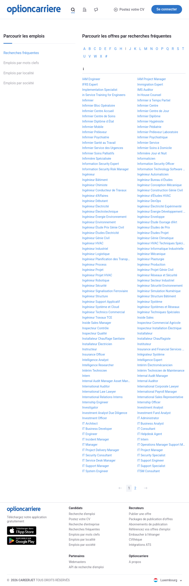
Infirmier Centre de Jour (153, 111)
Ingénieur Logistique (96, 254)
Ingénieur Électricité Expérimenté (159, 206)
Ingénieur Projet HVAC (97, 275)
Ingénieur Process (94, 264)
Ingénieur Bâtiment (95, 180)
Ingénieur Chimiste (94, 185)
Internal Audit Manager (152, 375)
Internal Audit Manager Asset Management (106, 381)
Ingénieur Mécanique (151, 254)
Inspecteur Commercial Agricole (159, 322)
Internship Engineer (95, 402)
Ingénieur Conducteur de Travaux (104, 190)
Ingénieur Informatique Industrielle (160, 248)
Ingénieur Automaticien (152, 174)
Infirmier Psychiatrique (152, 137)
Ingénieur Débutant (95, 201)
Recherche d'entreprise (84, 524)
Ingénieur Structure (95, 296)
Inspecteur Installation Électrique (159, 328)
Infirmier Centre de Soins (98, 116)
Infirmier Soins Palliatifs (98, 153)
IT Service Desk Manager (99, 460)
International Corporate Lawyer (158, 386)
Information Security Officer (155, 164)
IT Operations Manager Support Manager (161, 444)
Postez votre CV (129, 9)
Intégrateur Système (150, 354)
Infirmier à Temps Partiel (153, 100)
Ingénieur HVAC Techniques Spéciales (161, 243)
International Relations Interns (102, 397)
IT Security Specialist (151, 455)
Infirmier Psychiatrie (95, 137)
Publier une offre (140, 514)
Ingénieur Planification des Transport (106, 259)
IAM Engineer (91, 79)
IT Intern (142, 439)
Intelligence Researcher (98, 365)
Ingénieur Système (149, 301)
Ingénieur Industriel (95, 248)
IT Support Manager (95, 466)
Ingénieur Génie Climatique (155, 238)
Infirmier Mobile (92, 127)
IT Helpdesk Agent (149, 434)
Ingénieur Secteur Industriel (155, 280)
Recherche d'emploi (82, 514)
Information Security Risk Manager (105, 169)
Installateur (144, 333)
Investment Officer (94, 418)
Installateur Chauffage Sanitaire (103, 338)
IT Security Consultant (97, 455)
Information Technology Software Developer (161, 169)
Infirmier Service (148, 142)
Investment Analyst (150, 407)
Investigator (90, 407)
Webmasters (77, 562)
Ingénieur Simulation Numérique (159, 291)
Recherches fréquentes (21, 53)
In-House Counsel (149, 95)
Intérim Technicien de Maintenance (160, 370)
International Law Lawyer (99, 391)
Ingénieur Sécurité (94, 285)
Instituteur (144, 344)
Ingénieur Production (151, 264)
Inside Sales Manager (96, 322)
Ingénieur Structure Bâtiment (156, 296)
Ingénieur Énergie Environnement (104, 217)
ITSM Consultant (148, 471)
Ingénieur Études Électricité (100, 233)
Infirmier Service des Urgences (102, 148)
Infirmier (88, 100)
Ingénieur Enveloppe (151, 217)
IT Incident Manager (95, 439)
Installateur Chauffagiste (153, 338)
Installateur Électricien (97, 344)
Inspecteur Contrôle (95, 328)
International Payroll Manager (157, 391)
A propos (135, 562)
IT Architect (90, 423)
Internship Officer (148, 402)
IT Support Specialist (151, 466)
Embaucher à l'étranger (144, 534)
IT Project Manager (150, 450)
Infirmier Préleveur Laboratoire (157, 132)
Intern (86, 375)
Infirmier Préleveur (94, 132)
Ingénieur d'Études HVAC (154, 195)
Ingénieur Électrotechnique (100, 211)
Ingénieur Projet (92, 269)
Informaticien (146, 158)
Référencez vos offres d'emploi (149, 529)
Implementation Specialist (99, 89)
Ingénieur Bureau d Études (155, 180)
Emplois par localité (18, 73)
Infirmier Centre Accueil (98, 111)
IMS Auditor (145, 89)
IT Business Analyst (150, 423)
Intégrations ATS (140, 544)
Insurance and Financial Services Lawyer (161, 349)
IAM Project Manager (151, 79)
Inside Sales (145, 317)
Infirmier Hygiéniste (150, 121)
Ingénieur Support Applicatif (101, 301)
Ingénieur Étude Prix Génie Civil (103, 227)
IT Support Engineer (150, 460)
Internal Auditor (147, 381)
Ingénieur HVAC (92, 243)
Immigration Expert (150, 84)
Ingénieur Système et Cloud (100, 307)
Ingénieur (88, 174)
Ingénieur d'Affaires (95, 195)
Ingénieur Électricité (95, 206)
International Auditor (96, 386)
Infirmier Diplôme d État (98, 121)
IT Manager (89, 444)
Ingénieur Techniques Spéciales (158, 312)
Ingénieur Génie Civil (96, 238)
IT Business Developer (97, 428)
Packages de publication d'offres (151, 519)
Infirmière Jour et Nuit (151, 153)
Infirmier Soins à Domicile (154, 148)
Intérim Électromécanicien (154, 365)
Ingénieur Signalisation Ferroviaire (105, 291)
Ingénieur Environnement (99, 222)
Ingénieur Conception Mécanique (159, 185)
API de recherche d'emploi (86, 567)
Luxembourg (167, 580)
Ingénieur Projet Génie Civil (155, 269)
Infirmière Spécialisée (96, 158)
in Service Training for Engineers (103, 95)
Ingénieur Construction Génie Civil (160, 190)
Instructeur (89, 349)
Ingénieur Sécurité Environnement (160, 285)
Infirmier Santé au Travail (99, 142)
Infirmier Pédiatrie (149, 127)
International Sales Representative (160, 397)
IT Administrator (148, 418)
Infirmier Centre (147, 105)
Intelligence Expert (149, 360)
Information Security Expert (100, 164)
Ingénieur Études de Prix (153, 227)
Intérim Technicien (94, 370)
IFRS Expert (90, 84)
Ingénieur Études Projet (152, 233)
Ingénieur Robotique (95, 280)
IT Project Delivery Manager (100, 450)
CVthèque (135, 539)
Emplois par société (18, 83)
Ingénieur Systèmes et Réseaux (158, 307)
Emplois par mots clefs (21, 63)
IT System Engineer (95, 471)
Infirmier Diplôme (148, 116)
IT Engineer (89, 434)
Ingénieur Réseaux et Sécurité (157, 275)
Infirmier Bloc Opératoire (98, 105)
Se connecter (167, 9)
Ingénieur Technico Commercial (103, 312)
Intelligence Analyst (95, 360)
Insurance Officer (93, 354)
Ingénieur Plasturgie (150, 259)
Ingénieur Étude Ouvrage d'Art (157, 222)
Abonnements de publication (148, 524)
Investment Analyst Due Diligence (104, 413)
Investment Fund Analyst (154, 413)
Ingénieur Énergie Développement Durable (161, 211)
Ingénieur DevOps (149, 201)
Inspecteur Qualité (94, 333)
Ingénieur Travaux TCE (97, 317)
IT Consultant (146, 428)
